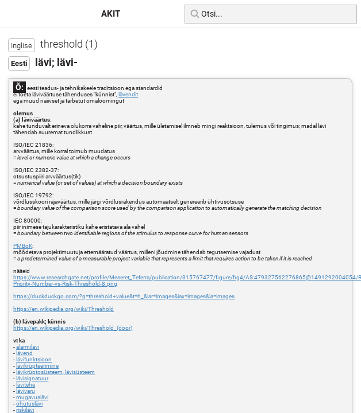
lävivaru (25, 391)
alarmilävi (27, 347)
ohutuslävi (29, 403)
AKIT (110, 14)
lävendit (128, 94)
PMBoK (22, 246)
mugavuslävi (32, 397)
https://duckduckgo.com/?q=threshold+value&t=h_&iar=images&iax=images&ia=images (124, 296)
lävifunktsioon (34, 359)
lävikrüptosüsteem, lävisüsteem (55, 372)
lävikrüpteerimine (37, 366)
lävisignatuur (32, 378)
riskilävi (25, 410)
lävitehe (25, 384)
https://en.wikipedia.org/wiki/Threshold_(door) (72, 328)
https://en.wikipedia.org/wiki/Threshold (63, 309)
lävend (24, 353)
